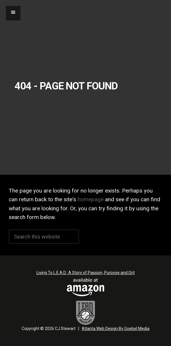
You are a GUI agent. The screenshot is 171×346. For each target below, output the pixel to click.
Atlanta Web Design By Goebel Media (115, 328)
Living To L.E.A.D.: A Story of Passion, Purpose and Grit (85, 272)
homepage (91, 199)
